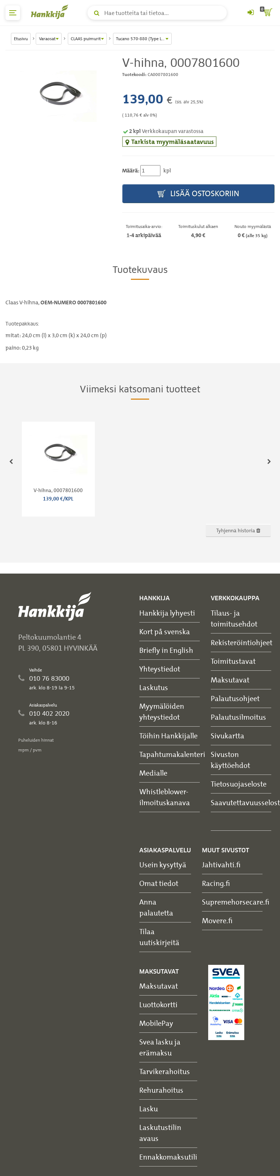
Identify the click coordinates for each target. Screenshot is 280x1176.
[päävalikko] (12, 12)
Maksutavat (230, 680)
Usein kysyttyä (162, 864)
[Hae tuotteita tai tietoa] (157, 13)
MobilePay (156, 1023)
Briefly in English (166, 650)
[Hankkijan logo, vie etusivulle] (51, 11)
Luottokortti (158, 1004)
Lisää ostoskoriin (198, 193)
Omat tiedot (158, 883)
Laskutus (153, 687)
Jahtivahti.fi (221, 864)
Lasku (148, 1109)
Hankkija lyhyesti (167, 613)
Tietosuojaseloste (239, 784)
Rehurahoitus (161, 1090)
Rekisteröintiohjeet (241, 642)
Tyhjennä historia (238, 530)
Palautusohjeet (235, 698)
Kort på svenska (164, 631)
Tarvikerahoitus (164, 1071)
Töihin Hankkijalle (168, 736)
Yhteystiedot (159, 669)
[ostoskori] (267, 12)
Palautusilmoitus (238, 717)
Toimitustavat (233, 661)
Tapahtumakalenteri (172, 754)
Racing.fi (216, 883)
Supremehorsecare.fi (235, 902)
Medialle (153, 773)
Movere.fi (217, 920)
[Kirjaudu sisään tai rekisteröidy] (250, 12)
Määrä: (130, 170)
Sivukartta (227, 736)
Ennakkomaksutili (168, 1157)
